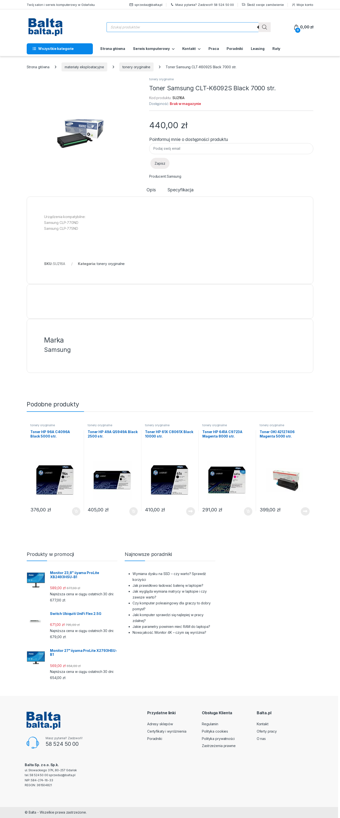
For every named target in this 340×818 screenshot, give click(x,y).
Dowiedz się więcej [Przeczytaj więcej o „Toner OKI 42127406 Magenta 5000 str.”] (305, 511)
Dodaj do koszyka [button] (76, 511)
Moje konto (302, 5)
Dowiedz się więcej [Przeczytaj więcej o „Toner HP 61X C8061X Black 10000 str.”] (190, 511)
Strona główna (112, 48)
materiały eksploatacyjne (84, 67)
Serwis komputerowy (151, 48)
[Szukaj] (264, 27)
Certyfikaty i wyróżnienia (166, 731)
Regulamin (210, 724)
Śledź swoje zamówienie (263, 5)
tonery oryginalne (136, 67)
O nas (261, 739)
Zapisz (160, 163)
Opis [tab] (151, 190)
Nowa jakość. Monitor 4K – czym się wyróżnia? (169, 632)
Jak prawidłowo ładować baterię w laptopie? (168, 585)
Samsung (174, 176)
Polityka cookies (215, 731)
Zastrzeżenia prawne (218, 746)
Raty (276, 48)
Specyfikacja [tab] (180, 190)
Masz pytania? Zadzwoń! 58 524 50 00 (202, 5)
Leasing (258, 48)
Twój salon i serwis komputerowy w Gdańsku (61, 5)
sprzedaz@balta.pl (146, 5)
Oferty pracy (267, 731)
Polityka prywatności (218, 739)
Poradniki (235, 48)
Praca (213, 48)
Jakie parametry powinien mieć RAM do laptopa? (171, 626)
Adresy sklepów (160, 724)
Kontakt (189, 48)
